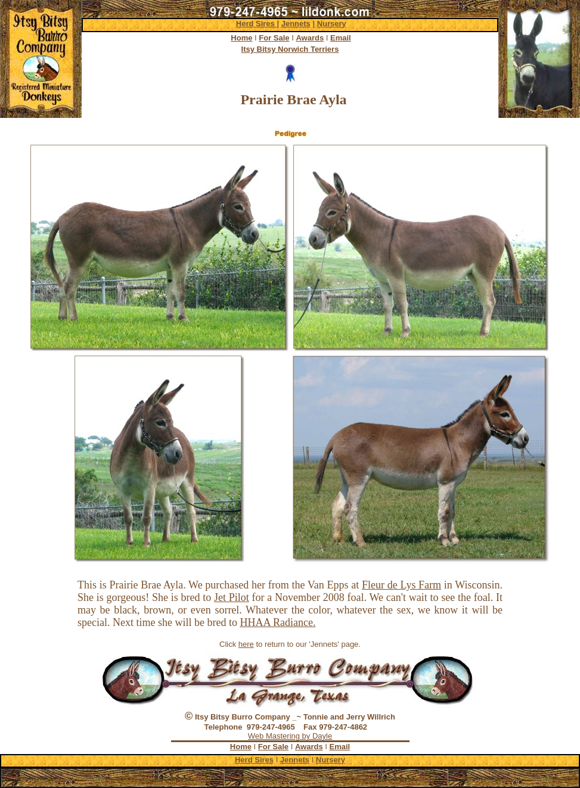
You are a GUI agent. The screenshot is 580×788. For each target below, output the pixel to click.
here (246, 644)
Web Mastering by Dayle (290, 735)
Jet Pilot (231, 597)
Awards (310, 37)
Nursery (331, 23)
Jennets (296, 23)
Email (340, 37)
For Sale (274, 37)
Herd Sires (256, 23)
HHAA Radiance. (277, 622)
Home (241, 37)
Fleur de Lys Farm (401, 585)
